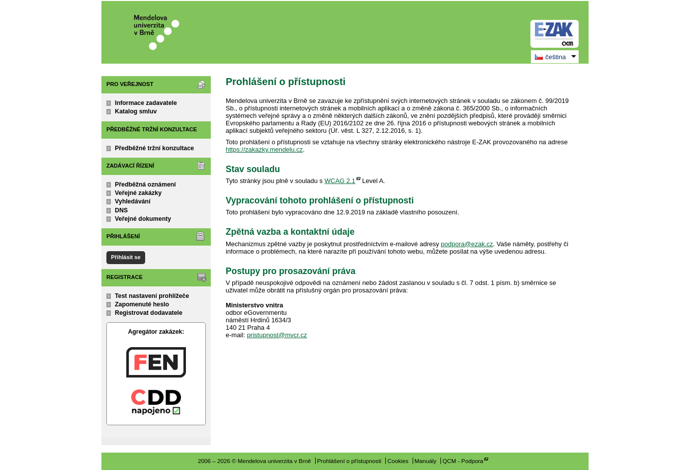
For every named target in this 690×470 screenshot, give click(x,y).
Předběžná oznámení (145, 184)
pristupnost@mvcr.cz (277, 335)
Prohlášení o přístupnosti (349, 461)
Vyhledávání (133, 201)
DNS (121, 210)
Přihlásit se (125, 257)
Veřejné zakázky (138, 192)
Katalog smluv (136, 111)
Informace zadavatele (146, 102)
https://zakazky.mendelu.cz (264, 149)
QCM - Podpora (462, 461)
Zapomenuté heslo (142, 304)
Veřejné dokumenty (143, 218)
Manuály (425, 461)
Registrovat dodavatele (148, 312)
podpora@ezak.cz (467, 244)
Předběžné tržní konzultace (154, 148)
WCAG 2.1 (340, 181)
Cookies (397, 461)
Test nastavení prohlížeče (152, 295)
